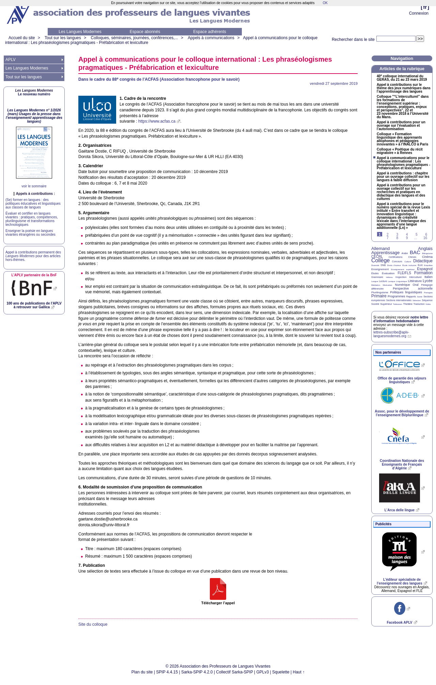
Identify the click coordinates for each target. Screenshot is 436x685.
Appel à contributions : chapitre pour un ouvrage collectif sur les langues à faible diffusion (403, 177)
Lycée (428, 281)
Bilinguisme (427, 253)
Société (375, 304)
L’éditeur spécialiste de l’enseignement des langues (399, 581)
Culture (407, 262)
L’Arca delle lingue (400, 510)
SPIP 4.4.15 (167, 672)
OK (325, 3)
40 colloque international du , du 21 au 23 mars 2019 (402, 78)
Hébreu (389, 277)
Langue (374, 281)
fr (425, 7)
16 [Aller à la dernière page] (425, 238)
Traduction (419, 304)
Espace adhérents (209, 31)
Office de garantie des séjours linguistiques (402, 380)
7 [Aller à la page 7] (388, 238)
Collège (380, 260)
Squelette (281, 672)
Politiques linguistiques (406, 292)
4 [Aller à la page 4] (407, 234)
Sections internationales (398, 300)
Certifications (395, 257)
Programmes (396, 296)
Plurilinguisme (379, 292)
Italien (428, 277)
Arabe (405, 253)
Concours (397, 261)
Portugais (428, 293)
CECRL (377, 257)
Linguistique (401, 281)
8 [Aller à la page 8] (397, 238)
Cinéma (427, 257)
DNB (383, 265)
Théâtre (407, 304)
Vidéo (428, 304)
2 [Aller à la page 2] (388, 234)
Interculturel (415, 277)
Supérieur (386, 304)
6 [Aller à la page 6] (426, 234)
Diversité (375, 265)
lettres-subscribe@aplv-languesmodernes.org (391, 334)
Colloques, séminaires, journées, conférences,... (134, 37)
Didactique (423, 261)
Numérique (402, 284)
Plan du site (142, 672)
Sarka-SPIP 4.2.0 (197, 672)
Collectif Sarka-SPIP (234, 672)
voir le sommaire (33, 186)
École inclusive (409, 265)
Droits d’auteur (394, 265)
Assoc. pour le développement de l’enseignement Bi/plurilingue (402, 413)
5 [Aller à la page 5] (417, 234)
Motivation (387, 285)
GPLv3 (262, 672)
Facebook (399, 622)
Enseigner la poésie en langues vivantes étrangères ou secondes (30, 232)
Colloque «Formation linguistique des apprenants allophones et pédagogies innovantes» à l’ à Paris (402, 139)
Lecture (383, 281)
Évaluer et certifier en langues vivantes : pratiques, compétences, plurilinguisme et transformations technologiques (31, 219)
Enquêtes (428, 265)
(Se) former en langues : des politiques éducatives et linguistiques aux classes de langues (33, 203)
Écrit (420, 265)
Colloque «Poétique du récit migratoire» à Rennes (400, 151)
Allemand (380, 248)
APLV (10, 59)
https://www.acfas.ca (156, 121)
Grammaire (377, 277)
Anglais (425, 248)
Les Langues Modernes (80, 31)
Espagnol (425, 269)
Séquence (427, 300)
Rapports (411, 296)
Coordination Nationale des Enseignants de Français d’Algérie (402, 464)
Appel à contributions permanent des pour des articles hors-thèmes (33, 256)
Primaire (379, 296)
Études (375, 273)
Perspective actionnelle (413, 288)
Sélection (416, 300)
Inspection (400, 277)
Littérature (415, 281)
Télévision (397, 304)
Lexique (391, 281)
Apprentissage (385, 252)
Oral (416, 284)
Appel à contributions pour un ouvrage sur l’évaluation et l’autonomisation (401, 126)
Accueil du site (22, 37)
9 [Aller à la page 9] (407, 238)
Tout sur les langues (63, 37)
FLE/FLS (404, 273)
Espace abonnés (145, 31)
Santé (419, 297)
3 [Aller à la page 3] (397, 234)
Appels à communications (211, 37)
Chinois (412, 257)
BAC (415, 252)
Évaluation (388, 273)
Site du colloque (92, 624)
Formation (423, 272)
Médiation (375, 285)
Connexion (419, 13)
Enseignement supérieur (403, 269)
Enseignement (380, 269)
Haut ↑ (299, 672)
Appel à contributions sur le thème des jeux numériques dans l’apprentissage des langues (404, 88)
